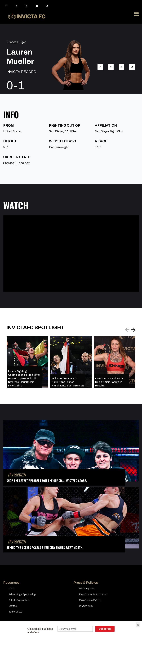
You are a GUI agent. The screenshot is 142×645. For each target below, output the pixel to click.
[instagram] (16, 6)
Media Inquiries (86, 588)
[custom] (47, 6)
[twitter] (26, 6)
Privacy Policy (86, 606)
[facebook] (6, 6)
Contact (13, 606)
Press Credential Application (93, 594)
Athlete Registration (19, 600)
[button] (133, 329)
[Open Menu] (136, 13)
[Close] (138, 624)
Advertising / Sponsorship (22, 594)
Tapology (23, 163)
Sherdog (8, 163)
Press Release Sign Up (90, 600)
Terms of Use (15, 611)
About (12, 588)
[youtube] (37, 6)
